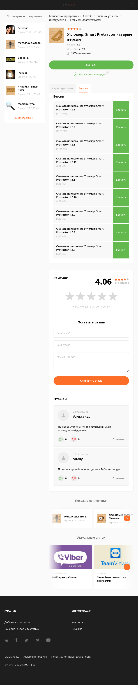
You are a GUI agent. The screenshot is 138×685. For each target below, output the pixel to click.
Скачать (91, 65)
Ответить (118, 439)
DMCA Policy (11, 656)
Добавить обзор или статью (21, 629)
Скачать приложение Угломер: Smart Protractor (80, 107)
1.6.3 (73, 44)
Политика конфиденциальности (71, 656)
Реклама (77, 629)
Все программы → (24, 118)
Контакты (78, 622)
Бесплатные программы (64, 16)
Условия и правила (35, 656)
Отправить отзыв (91, 380)
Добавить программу (17, 622)
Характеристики (62, 88)
